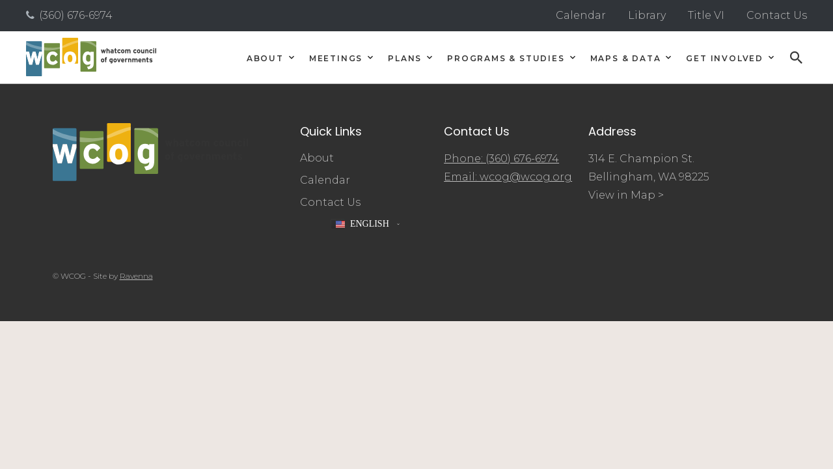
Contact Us (776, 15)
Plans (405, 58)
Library (647, 15)
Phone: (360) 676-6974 (501, 158)
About (265, 58)
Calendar (581, 15)
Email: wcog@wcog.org (508, 177)
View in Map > (626, 195)
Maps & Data (625, 58)
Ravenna (136, 276)
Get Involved (724, 58)
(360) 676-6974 (76, 15)
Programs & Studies (505, 58)
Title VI (706, 15)
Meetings (335, 58)
